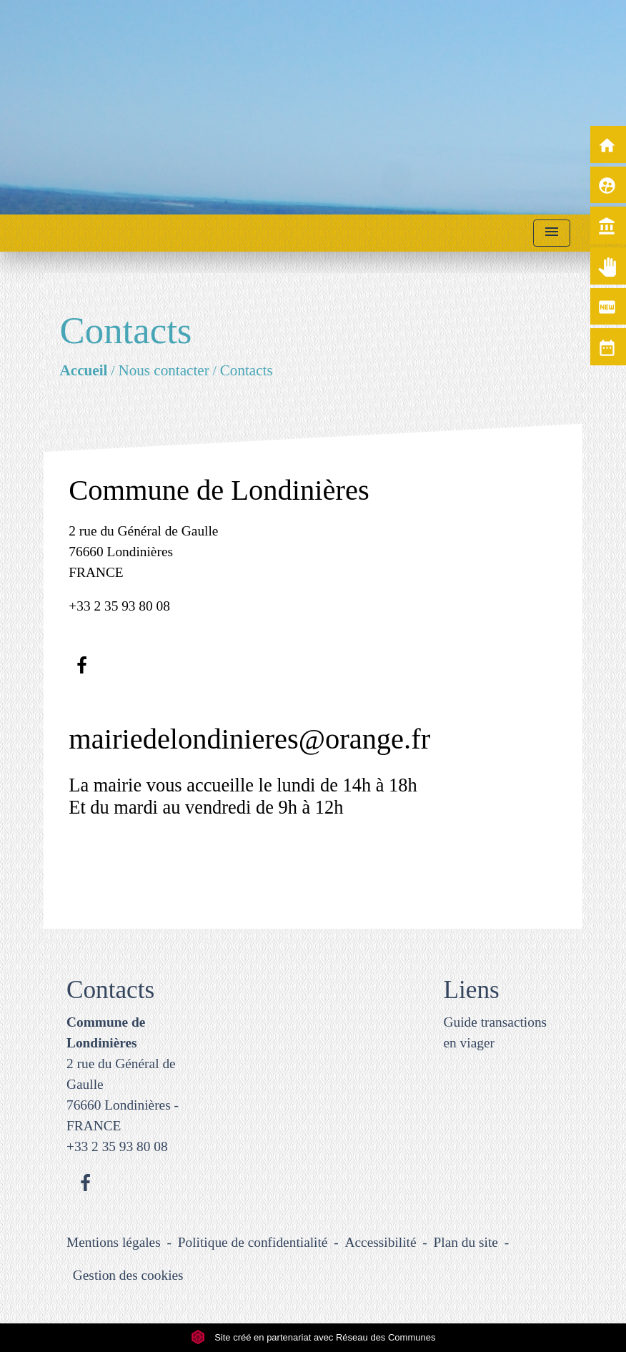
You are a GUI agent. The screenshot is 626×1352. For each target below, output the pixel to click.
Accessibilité (381, 1242)
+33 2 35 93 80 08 (119, 605)
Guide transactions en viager (495, 1032)
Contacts (246, 370)
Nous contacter (164, 370)
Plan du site (466, 1242)
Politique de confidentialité (253, 1242)
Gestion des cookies (128, 1275)
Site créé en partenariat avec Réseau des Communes (313, 1337)
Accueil (84, 370)
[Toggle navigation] (551, 233)
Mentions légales (113, 1242)
